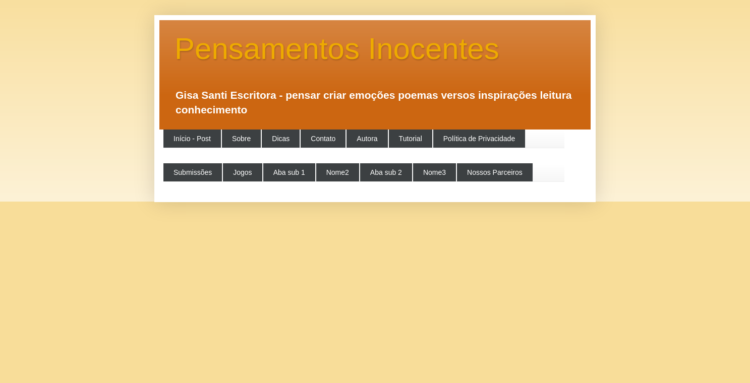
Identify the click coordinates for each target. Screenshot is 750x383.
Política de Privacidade (479, 139)
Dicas (281, 139)
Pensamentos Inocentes (337, 49)
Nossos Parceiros (495, 172)
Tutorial (410, 139)
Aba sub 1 (289, 172)
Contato (323, 139)
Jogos (242, 172)
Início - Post (192, 139)
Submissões (193, 172)
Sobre (241, 139)
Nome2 (337, 172)
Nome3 (434, 172)
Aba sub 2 (386, 172)
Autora (367, 139)
